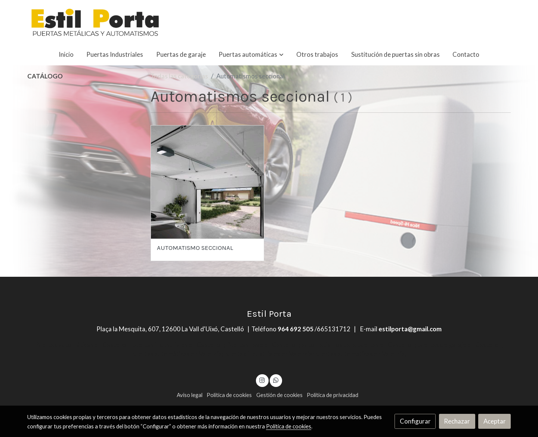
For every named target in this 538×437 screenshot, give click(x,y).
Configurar (415, 421)
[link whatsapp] (276, 379)
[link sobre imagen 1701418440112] (207, 182)
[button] (251, 54)
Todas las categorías (179, 76)
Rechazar (457, 421)
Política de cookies (229, 395)
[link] (95, 21)
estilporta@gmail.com (410, 329)
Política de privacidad (332, 395)
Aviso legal (189, 395)
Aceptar (494, 421)
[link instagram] (262, 379)
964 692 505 (295, 329)
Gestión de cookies (279, 395)
